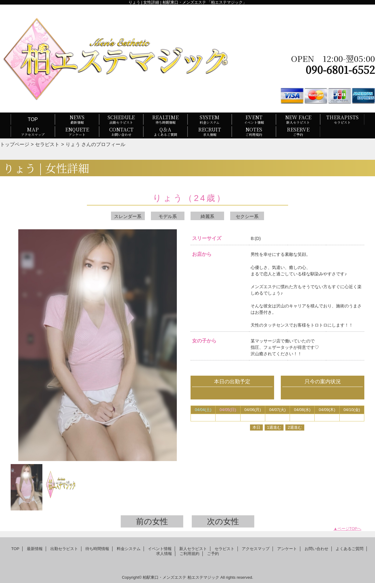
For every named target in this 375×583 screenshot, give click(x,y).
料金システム (129, 548)
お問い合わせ (316, 548)
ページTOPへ (350, 528)
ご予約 (213, 553)
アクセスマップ (256, 548)
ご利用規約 (189, 553)
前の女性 (152, 521)
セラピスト (47, 144)
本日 (256, 427)
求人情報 (164, 553)
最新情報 (35, 548)
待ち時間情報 (97, 548)
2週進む (295, 427)
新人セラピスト (193, 548)
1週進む (274, 427)
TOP (33, 119)
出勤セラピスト (64, 548)
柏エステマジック (203, 577)
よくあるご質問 (349, 548)
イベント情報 (160, 548)
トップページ (14, 144)
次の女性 (223, 521)
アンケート (287, 548)
